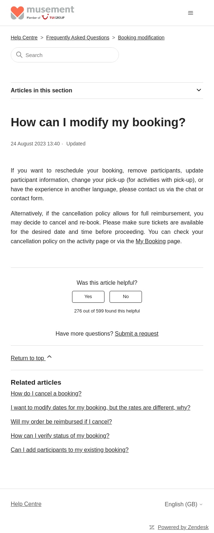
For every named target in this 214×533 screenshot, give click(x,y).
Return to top (32, 357)
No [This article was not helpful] (126, 296)
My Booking (151, 241)
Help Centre (24, 37)
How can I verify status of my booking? (60, 436)
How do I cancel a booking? (46, 393)
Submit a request (137, 334)
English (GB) (184, 504)
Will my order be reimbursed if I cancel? (61, 422)
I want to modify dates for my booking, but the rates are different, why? (101, 408)
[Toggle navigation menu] (190, 13)
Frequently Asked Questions (77, 37)
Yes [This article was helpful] (88, 296)
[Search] (65, 55)
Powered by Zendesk (183, 527)
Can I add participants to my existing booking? (70, 450)
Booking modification (141, 37)
